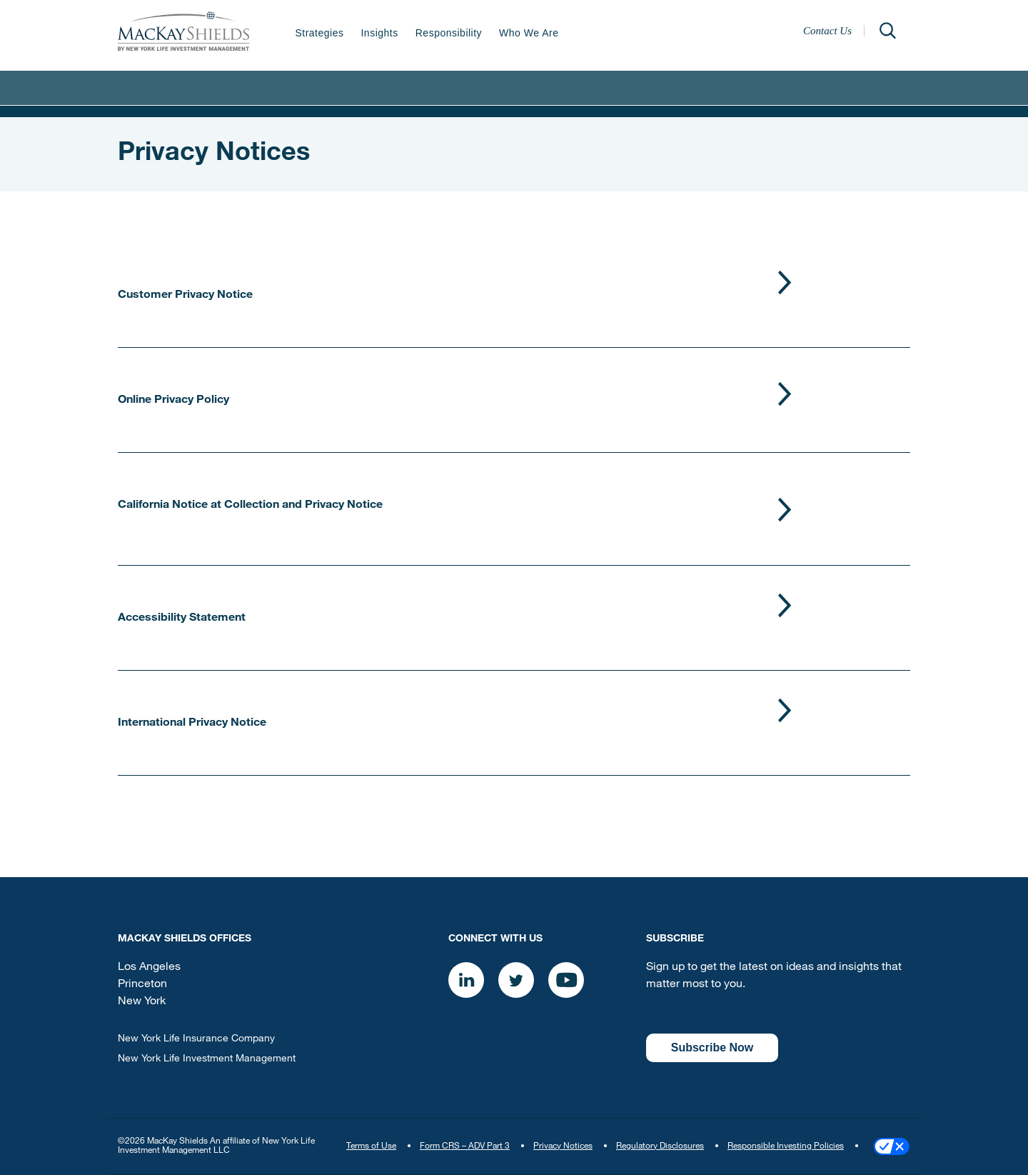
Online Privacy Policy (173, 400)
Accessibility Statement (182, 618)
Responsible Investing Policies (785, 1146)
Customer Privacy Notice (185, 295)
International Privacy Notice (192, 723)
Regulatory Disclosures (660, 1146)
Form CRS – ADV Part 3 (465, 1146)
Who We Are (528, 33)
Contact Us (827, 30)
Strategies (319, 33)
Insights (379, 33)
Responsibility (448, 33)
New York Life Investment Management (207, 1059)
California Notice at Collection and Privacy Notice (250, 505)
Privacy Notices (563, 1146)
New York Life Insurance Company (196, 1039)
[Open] (887, 31)
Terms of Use (371, 1146)
